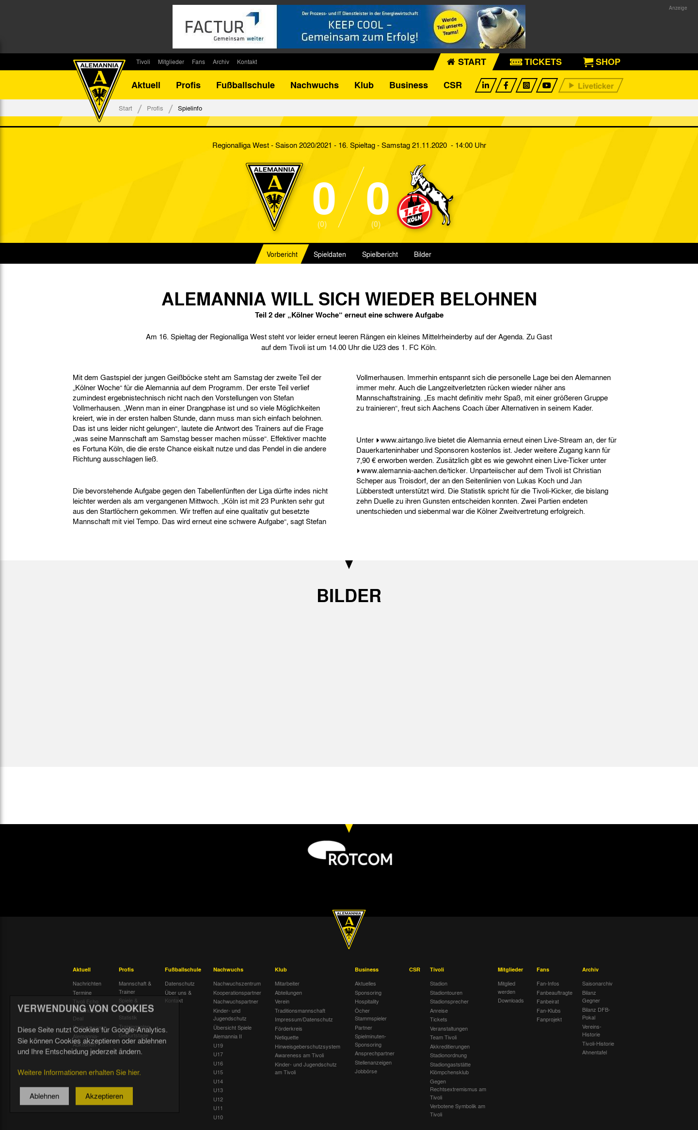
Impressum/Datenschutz (304, 1019)
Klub (364, 85)
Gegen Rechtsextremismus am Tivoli (458, 1089)
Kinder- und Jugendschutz (230, 1014)
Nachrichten (87, 983)
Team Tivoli (443, 1037)
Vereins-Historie (592, 1030)
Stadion (438, 983)
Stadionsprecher (449, 1001)
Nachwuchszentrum (237, 983)
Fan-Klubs (549, 1010)
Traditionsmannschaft (300, 1010)
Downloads (511, 1000)
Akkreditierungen (450, 1046)
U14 (218, 1081)
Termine (82, 992)
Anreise (439, 1010)
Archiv (221, 61)
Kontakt (247, 61)
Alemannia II (227, 1036)
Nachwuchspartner (235, 1001)
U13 (218, 1090)
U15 (218, 1072)
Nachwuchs (314, 85)
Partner (363, 1027)
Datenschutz (180, 983)
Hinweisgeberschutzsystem (307, 1046)
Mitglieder (171, 61)
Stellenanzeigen (373, 1062)
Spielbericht (380, 254)
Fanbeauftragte (554, 992)
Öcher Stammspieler (371, 1014)
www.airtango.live (408, 439)
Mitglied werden (506, 987)
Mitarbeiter (287, 983)
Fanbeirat (548, 1001)
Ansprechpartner (375, 1053)
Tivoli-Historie (598, 1043)
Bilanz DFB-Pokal (596, 1013)
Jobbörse (366, 1071)
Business (408, 85)
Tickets (438, 1019)
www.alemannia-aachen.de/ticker (413, 470)
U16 (218, 1063)
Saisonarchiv (597, 983)
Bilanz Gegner (591, 996)
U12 (218, 1099)
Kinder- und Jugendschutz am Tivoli (306, 1068)
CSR (453, 85)
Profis (188, 85)
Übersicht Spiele (232, 1027)
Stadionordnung (448, 1055)
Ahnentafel (594, 1052)
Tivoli (143, 61)
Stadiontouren (446, 992)
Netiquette (287, 1037)
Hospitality (367, 1001)
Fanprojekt (549, 1019)
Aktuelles (365, 983)
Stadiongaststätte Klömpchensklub (450, 1068)
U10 (218, 1117)
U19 (218, 1045)
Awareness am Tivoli (299, 1055)
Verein (282, 1001)
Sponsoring (368, 992)
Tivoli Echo (85, 1001)
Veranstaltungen (449, 1028)
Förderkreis (288, 1028)
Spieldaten (330, 254)
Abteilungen (288, 992)
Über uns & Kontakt (178, 996)
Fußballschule (245, 85)
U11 (218, 1108)
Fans (198, 61)
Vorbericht (282, 254)
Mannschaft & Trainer (135, 987)
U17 (218, 1054)
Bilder (422, 254)
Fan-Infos (548, 983)
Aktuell (145, 85)
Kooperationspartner (237, 992)
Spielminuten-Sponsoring (370, 1040)
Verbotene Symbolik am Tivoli (457, 1110)
